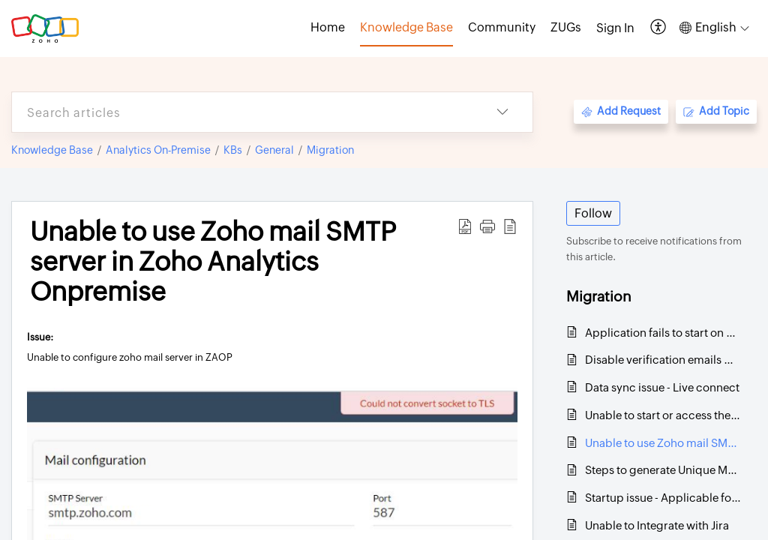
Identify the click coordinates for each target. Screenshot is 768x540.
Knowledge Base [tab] (406, 27)
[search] (242, 112)
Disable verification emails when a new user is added (663, 359)
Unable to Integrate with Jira (657, 525)
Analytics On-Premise (158, 150)
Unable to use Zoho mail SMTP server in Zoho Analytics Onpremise (663, 442)
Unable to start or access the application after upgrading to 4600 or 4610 (663, 415)
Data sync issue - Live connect (662, 387)
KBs (233, 150)
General (274, 150)
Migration (330, 150)
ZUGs (565, 27)
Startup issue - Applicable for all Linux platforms (663, 497)
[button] (659, 28)
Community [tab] (502, 27)
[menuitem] (615, 28)
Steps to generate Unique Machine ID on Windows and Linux (663, 470)
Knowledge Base (52, 150)
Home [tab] (327, 27)
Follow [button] (593, 213)
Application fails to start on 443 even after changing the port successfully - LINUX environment (663, 332)
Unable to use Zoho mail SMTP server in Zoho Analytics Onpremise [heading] (213, 262)
